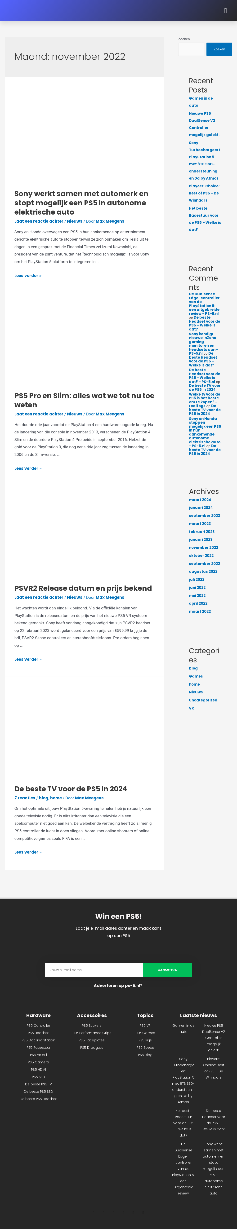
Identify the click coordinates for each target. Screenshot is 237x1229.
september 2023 (204, 515)
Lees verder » (27, 275)
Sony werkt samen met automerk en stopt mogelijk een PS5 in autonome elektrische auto (81, 203)
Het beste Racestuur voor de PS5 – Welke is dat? (183, 1123)
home (56, 798)
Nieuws (74, 221)
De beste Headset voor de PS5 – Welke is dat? (204, 323)
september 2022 (204, 563)
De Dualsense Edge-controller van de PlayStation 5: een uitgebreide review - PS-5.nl (204, 303)
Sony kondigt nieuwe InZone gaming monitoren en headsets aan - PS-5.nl (203, 343)
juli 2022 (196, 579)
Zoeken (184, 39)
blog (43, 798)
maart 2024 (200, 499)
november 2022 (203, 547)
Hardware (38, 1015)
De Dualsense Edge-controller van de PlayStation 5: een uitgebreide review (183, 1169)
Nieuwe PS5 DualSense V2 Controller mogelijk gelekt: (213, 1038)
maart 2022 (200, 611)
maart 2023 (200, 523)
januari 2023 (201, 539)
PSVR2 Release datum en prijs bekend (83, 588)
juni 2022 (197, 587)
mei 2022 (197, 595)
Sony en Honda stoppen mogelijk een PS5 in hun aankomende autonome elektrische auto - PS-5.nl (205, 432)
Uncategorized (203, 700)
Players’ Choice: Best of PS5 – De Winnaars (204, 193)
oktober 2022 (201, 555)
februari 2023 (202, 531)
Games (196, 676)
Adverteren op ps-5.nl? (118, 985)
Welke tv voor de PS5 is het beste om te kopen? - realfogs (204, 400)
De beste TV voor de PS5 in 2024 (70, 789)
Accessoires (92, 1015)
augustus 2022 (203, 571)
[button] (226, 10)
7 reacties (24, 798)
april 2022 (198, 603)
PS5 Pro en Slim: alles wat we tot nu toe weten (84, 400)
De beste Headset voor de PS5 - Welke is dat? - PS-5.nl (204, 375)
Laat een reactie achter (38, 221)
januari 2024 (201, 507)
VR (191, 708)
